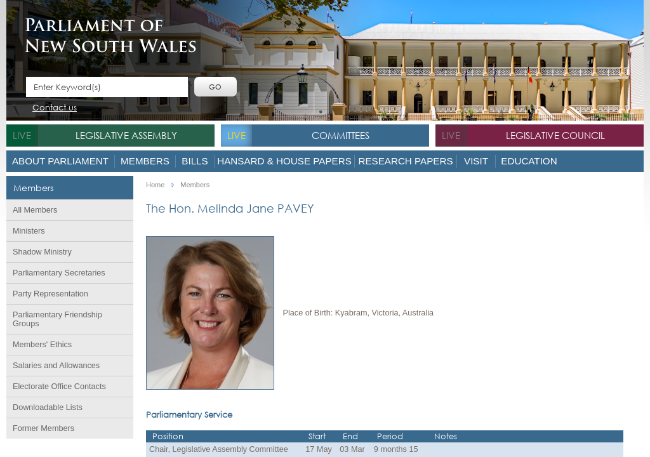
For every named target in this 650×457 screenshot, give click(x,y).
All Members (35, 210)
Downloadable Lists (48, 407)
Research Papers (405, 161)
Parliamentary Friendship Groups (57, 319)
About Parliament (60, 161)
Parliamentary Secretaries (59, 272)
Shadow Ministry (42, 252)
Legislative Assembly (126, 135)
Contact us (54, 108)
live (22, 135)
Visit (476, 161)
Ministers (29, 231)
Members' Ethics (42, 344)
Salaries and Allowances (56, 365)
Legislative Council (555, 135)
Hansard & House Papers (284, 161)
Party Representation (50, 293)
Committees (340, 135)
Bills (195, 161)
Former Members (43, 428)
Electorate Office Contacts (59, 386)
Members (145, 161)
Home (155, 185)
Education (529, 161)
